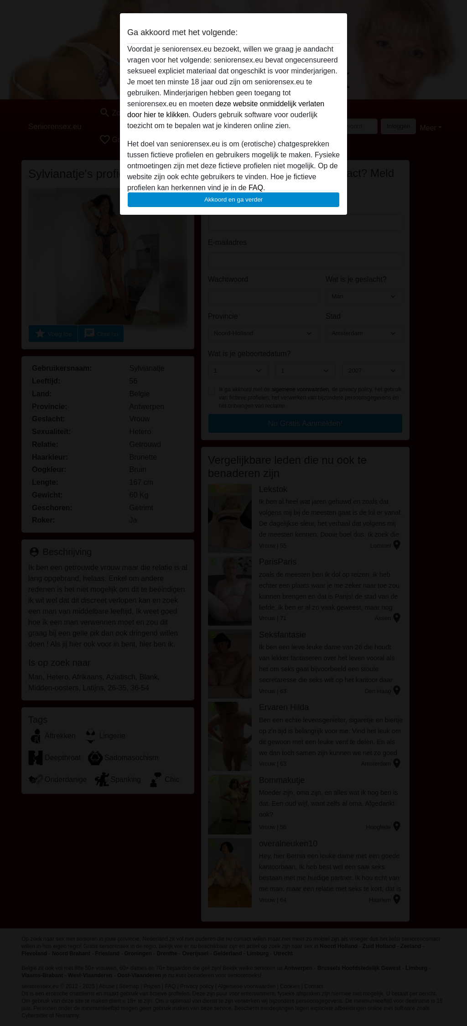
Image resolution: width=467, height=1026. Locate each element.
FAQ (256, 188)
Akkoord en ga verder (233, 199)
